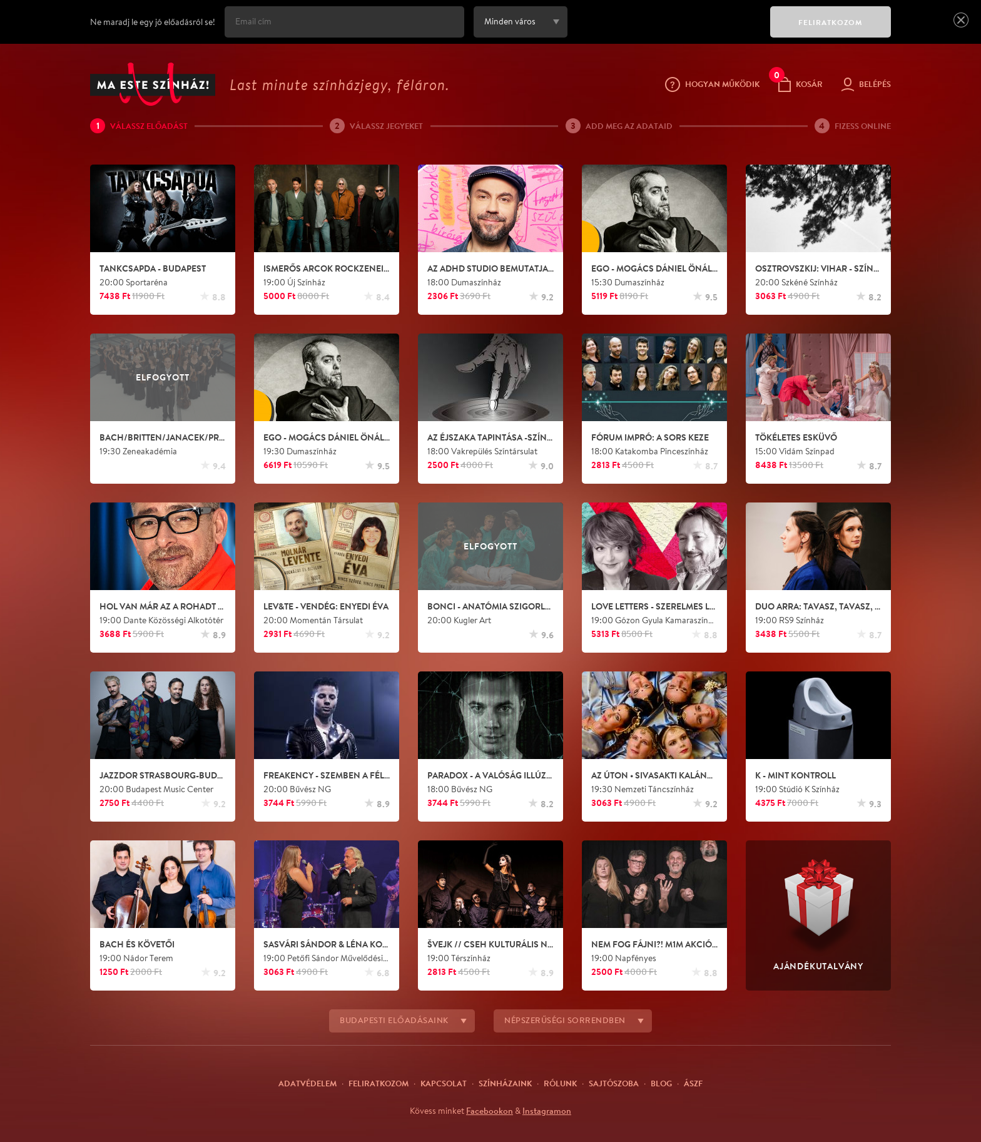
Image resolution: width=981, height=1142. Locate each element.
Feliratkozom (378, 1083)
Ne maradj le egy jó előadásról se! (152, 22)
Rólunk (560, 1083)
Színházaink (505, 1083)
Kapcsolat (443, 1083)
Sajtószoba (614, 1083)
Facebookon (489, 1110)
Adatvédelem (307, 1083)
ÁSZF (693, 1083)
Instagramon (546, 1110)
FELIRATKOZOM (830, 22)
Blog (661, 1083)
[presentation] (666, 30)
